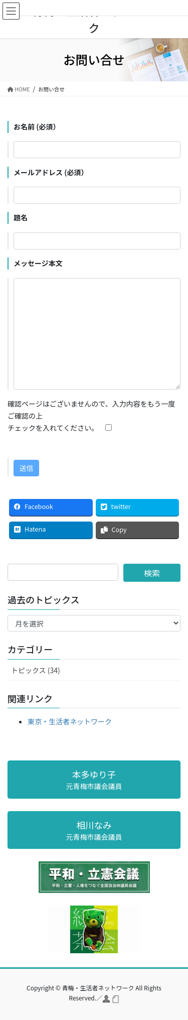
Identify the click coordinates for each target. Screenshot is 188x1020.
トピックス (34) (35, 670)
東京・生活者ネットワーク (70, 721)
